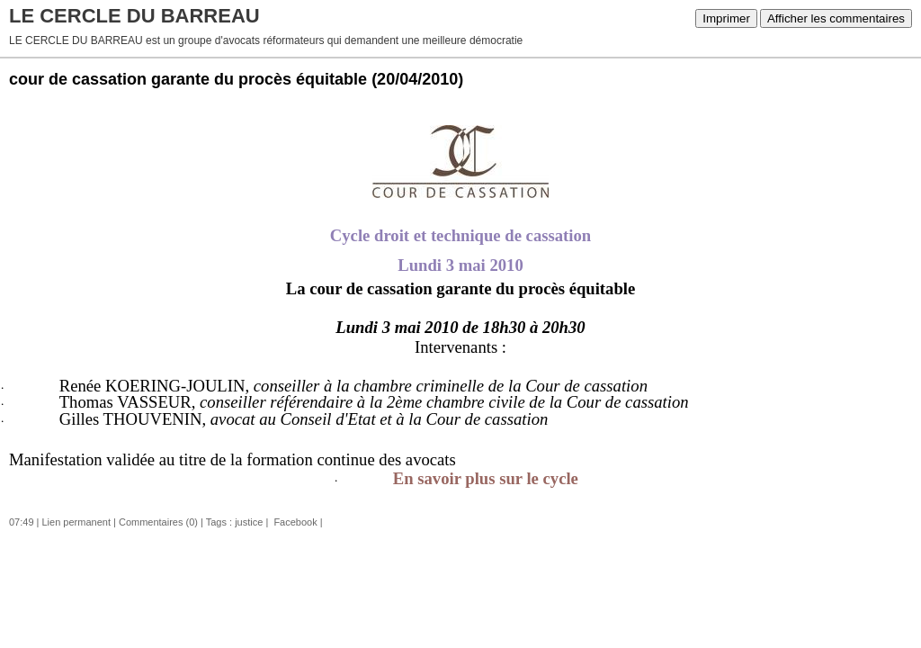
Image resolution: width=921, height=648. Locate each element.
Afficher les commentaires (836, 18)
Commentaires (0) (158, 522)
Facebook (294, 522)
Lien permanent (76, 522)
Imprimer (726, 18)
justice (249, 522)
